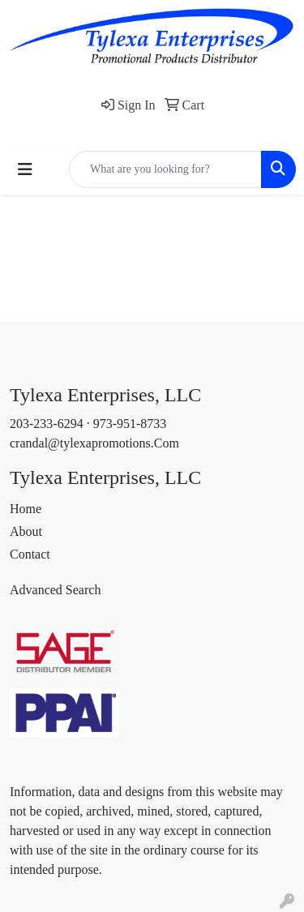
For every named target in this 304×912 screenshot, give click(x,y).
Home (25, 509)
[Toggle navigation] (25, 169)
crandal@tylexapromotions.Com (94, 443)
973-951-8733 (130, 423)
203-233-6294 (46, 423)
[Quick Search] (165, 169)
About (26, 531)
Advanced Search (55, 590)
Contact (30, 554)
